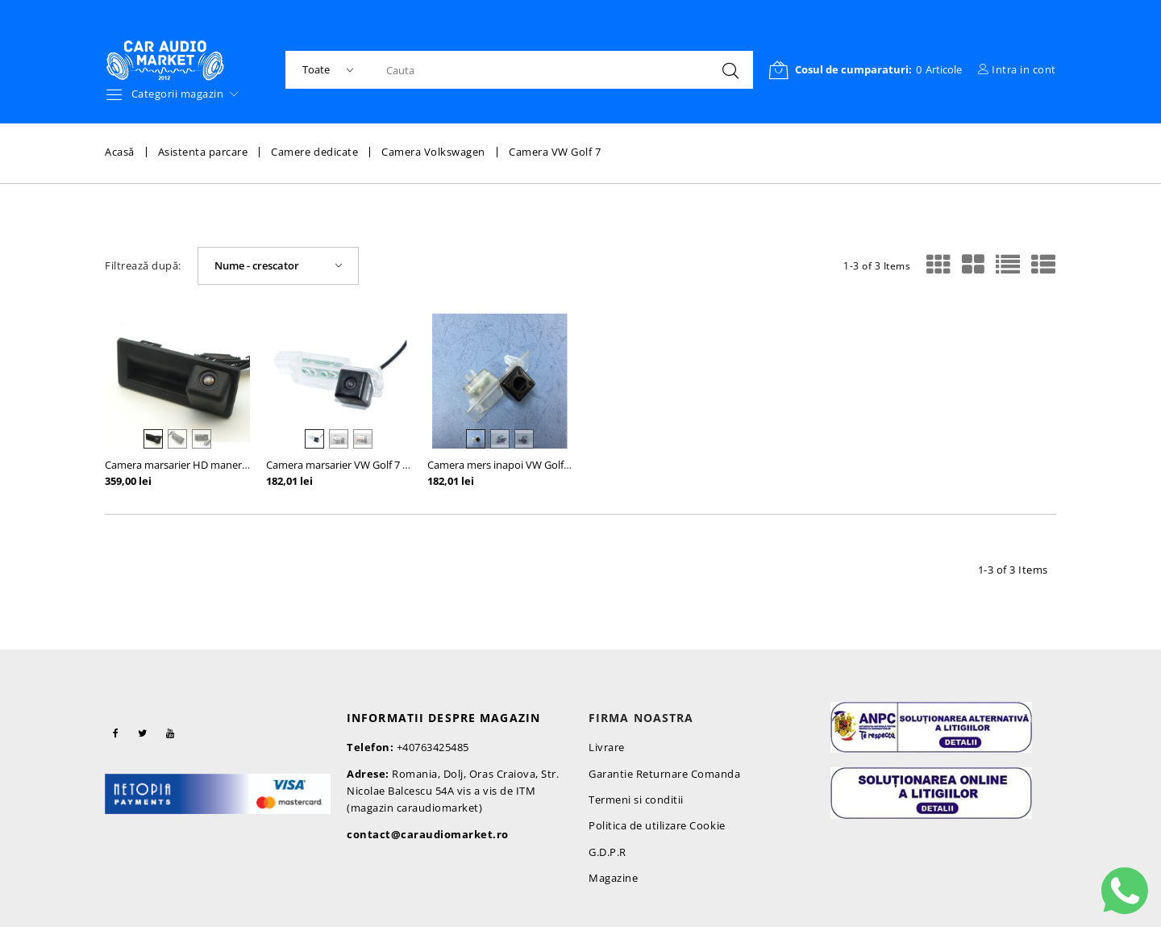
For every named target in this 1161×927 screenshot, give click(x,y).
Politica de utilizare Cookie (657, 825)
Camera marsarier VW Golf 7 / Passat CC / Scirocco (385, 464)
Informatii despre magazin (443, 717)
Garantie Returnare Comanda (665, 773)
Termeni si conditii (636, 799)
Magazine (613, 878)
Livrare (607, 747)
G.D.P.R (607, 852)
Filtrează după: (143, 266)
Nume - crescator (256, 265)
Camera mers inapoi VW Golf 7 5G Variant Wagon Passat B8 (568, 464)
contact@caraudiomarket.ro (428, 834)
